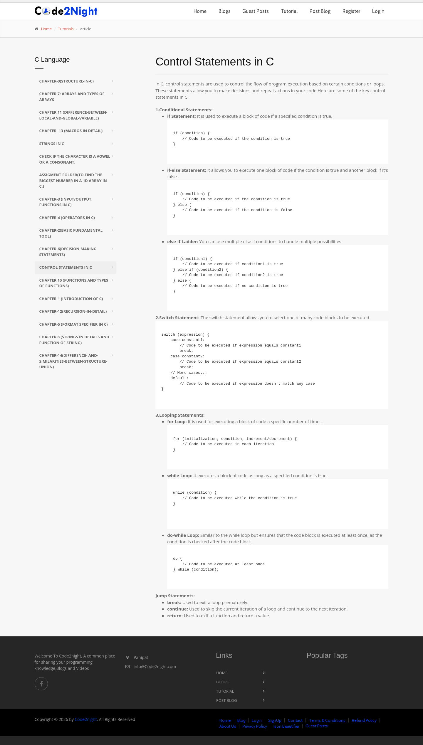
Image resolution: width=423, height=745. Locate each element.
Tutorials (66, 28)
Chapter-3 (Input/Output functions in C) (65, 202)
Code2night (86, 719)
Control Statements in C (65, 267)
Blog (241, 720)
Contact (295, 720)
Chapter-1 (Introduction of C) (71, 298)
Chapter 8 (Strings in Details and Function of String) (74, 339)
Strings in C (51, 143)
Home (200, 11)
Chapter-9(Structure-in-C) (66, 81)
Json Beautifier (286, 726)
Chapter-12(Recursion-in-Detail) (73, 311)
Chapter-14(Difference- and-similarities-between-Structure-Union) (73, 361)
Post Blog (320, 11)
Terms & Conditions (327, 720)
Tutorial (289, 11)
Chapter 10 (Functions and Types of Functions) (73, 283)
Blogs (225, 11)
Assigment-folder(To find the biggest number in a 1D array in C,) (73, 180)
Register (351, 11)
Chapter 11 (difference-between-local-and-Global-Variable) (73, 115)
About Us (227, 726)
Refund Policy (364, 720)
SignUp (274, 720)
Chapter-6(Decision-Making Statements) (68, 251)
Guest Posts (255, 11)
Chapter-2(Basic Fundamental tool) (71, 233)
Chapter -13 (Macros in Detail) (71, 130)
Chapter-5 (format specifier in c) (73, 324)
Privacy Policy (255, 726)
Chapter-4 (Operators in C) (67, 217)
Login (378, 11)
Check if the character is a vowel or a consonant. (74, 159)
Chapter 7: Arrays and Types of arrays (72, 96)
